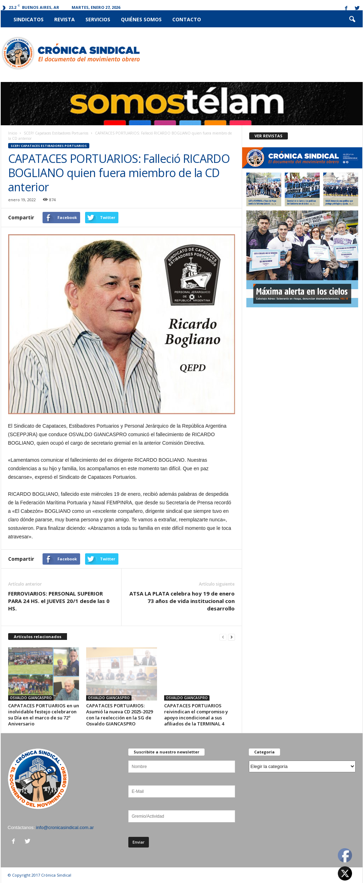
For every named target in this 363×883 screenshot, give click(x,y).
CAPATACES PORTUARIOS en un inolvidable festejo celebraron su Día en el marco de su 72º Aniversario (43, 714)
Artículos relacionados (37, 636)
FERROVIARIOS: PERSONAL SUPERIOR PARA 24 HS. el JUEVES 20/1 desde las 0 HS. (59, 601)
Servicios (97, 19)
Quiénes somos (141, 19)
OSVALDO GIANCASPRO (31, 697)
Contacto (186, 19)
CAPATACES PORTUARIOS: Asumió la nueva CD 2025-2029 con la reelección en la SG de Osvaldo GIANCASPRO (119, 714)
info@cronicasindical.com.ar (65, 827)
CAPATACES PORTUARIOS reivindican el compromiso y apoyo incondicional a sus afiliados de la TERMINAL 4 (196, 714)
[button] (352, 19)
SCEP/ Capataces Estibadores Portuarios (56, 133)
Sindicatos (28, 19)
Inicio (12, 133)
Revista (64, 19)
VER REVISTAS (269, 135)
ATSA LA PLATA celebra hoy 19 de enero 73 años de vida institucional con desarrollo (182, 601)
